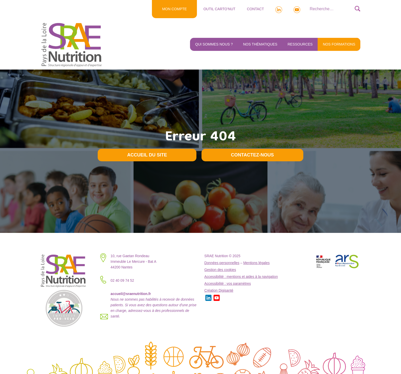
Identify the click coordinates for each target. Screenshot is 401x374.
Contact (255, 9)
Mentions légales (256, 263)
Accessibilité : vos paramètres (227, 284)
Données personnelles (221, 263)
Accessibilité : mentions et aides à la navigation (241, 277)
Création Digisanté (218, 290)
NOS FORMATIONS (339, 44)
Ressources (300, 44)
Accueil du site (147, 154)
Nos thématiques (260, 44)
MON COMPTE (174, 9)
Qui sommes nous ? (214, 44)
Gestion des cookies (220, 270)
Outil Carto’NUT (219, 9)
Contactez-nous (252, 154)
